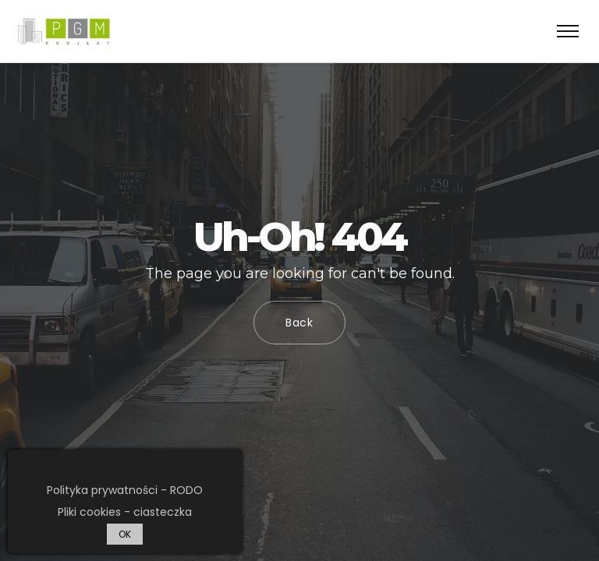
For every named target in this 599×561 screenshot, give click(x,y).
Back (299, 322)
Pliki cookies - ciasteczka (125, 512)
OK (125, 534)
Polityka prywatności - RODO (125, 490)
